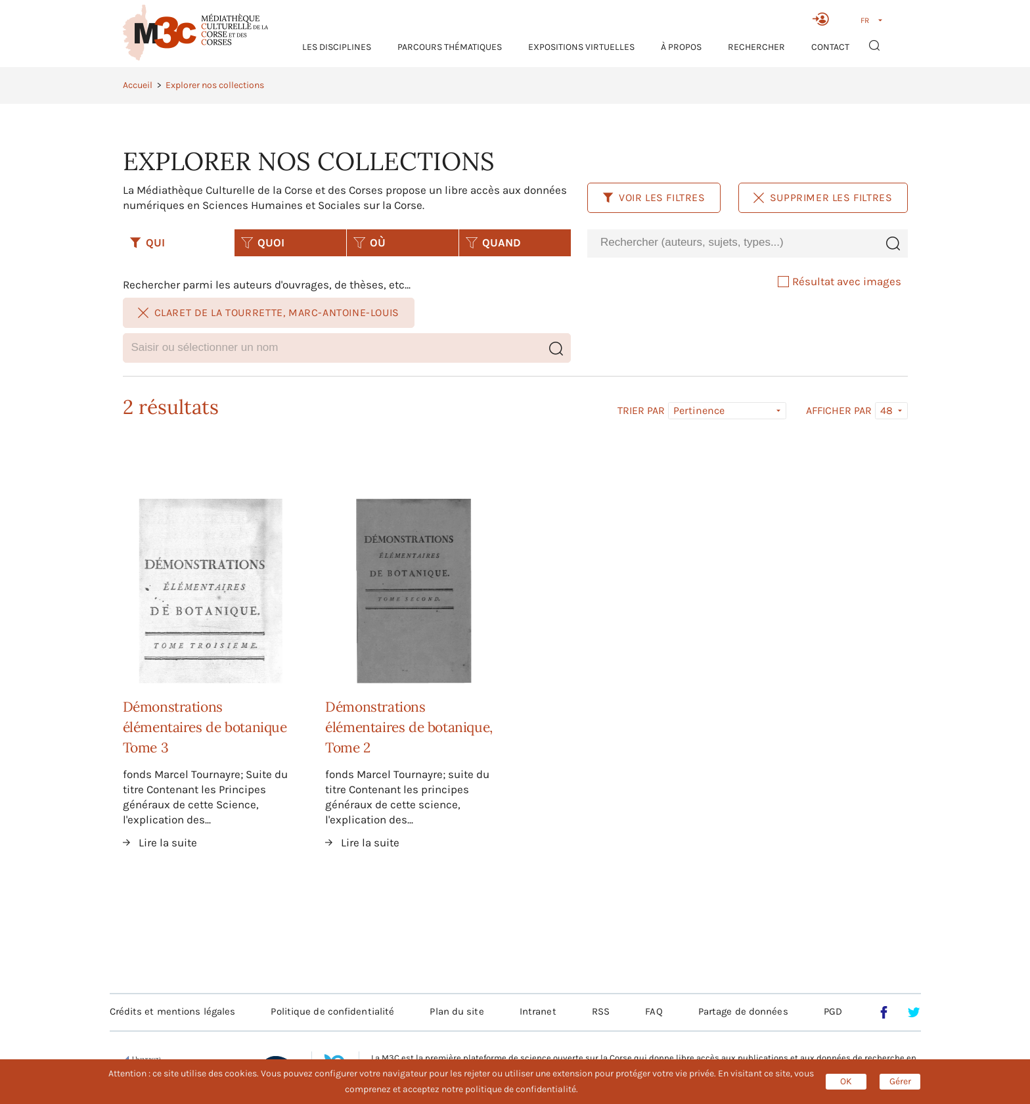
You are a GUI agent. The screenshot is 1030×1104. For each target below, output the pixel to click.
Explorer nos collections (215, 85)
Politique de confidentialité (332, 1011)
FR (865, 20)
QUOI (262, 242)
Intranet (538, 1011)
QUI (147, 242)
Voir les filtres (653, 197)
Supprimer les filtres (823, 197)
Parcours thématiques (449, 47)
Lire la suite (168, 842)
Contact (830, 47)
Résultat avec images (839, 281)
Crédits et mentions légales (173, 1011)
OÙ (369, 242)
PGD (833, 1011)
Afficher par (839, 410)
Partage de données (743, 1011)
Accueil (137, 85)
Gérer (900, 1081)
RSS (601, 1011)
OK (846, 1081)
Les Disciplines (336, 47)
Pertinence (699, 410)
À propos (681, 47)
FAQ (653, 1011)
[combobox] (732, 242)
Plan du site (456, 1011)
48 (886, 410)
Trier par (641, 410)
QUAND (493, 242)
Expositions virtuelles (581, 47)
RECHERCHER (756, 47)
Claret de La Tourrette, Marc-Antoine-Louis (268, 312)
